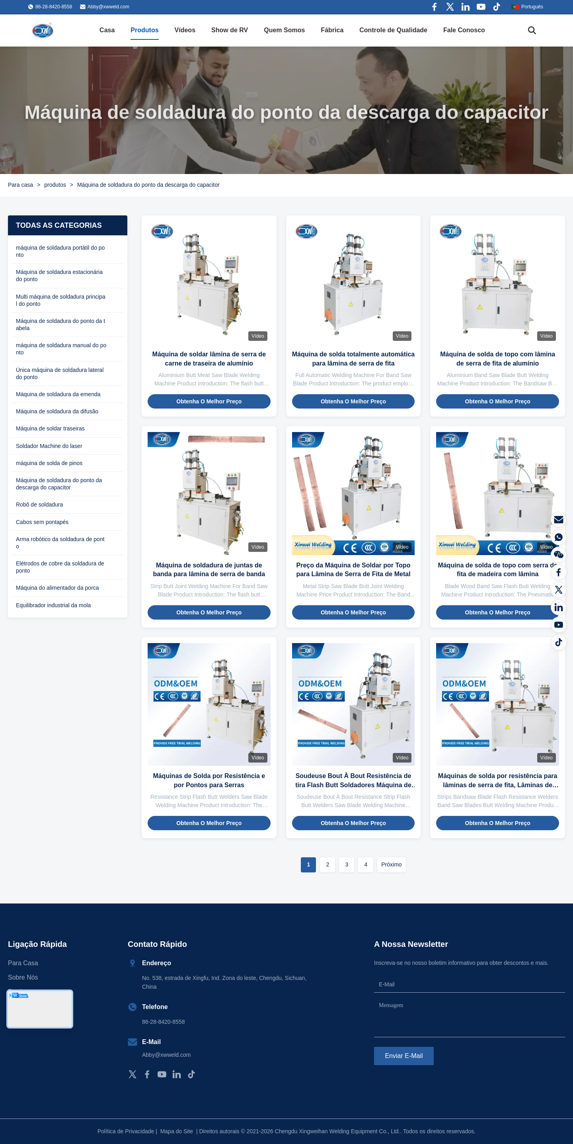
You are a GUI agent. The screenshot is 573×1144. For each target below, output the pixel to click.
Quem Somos (284, 30)
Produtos (144, 30)
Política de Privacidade (125, 1131)
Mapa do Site (176, 1131)
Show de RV (229, 30)
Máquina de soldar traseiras (50, 428)
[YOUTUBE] (559, 625)
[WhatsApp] (559, 537)
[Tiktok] (559, 642)
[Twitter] (559, 590)
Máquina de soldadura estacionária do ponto (59, 275)
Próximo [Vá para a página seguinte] (391, 864)
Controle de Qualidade (393, 30)
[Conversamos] (559, 555)
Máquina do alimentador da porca (57, 588)
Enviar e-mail (404, 1055)
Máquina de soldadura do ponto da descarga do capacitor (59, 484)
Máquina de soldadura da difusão (57, 411)
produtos (55, 185)
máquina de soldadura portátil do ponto (60, 251)
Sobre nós (23, 977)
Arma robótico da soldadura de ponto (60, 543)
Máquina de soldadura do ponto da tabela (60, 324)
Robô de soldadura (39, 504)
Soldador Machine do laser (49, 446)
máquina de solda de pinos (49, 463)
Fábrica (332, 30)
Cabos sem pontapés (42, 522)
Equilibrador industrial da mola (53, 605)
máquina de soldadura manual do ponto (61, 349)
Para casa (20, 185)
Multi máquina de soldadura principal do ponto (60, 300)
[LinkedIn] (559, 607)
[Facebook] (559, 572)
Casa (107, 30)
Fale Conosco (464, 30)
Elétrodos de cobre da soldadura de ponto (60, 567)
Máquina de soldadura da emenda (58, 394)
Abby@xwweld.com (108, 7)
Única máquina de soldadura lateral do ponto (59, 373)
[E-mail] (559, 520)
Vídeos (185, 30)
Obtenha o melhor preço (209, 401)
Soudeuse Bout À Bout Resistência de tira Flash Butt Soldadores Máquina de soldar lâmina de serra (353, 784)
